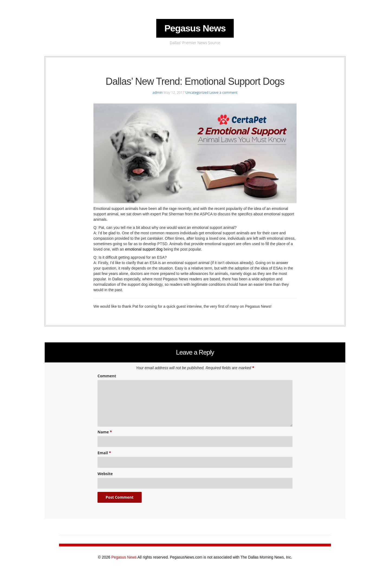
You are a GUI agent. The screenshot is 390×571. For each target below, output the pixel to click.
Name (105, 431)
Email (104, 452)
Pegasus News (195, 28)
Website (105, 473)
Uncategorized (197, 92)
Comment (107, 375)
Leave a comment (223, 92)
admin (157, 92)
